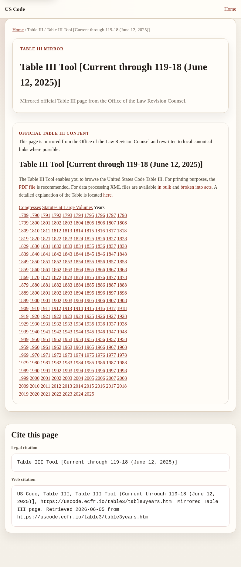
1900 (34, 300)
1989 (24, 370)
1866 (100, 269)
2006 (100, 378)
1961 (45, 347)
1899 (24, 300)
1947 (111, 331)
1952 (56, 339)
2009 (24, 386)
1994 (78, 370)
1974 (78, 355)
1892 (56, 292)
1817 (111, 230)
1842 (56, 254)
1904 (78, 300)
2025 (89, 394)
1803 (67, 222)
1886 (100, 285)
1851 (45, 261)
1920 (34, 316)
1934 (78, 323)
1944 (78, 331)
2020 (34, 394)
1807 (111, 222)
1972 (56, 355)
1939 (24, 331)
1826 (100, 238)
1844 (78, 254)
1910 (34, 308)
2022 (56, 394)
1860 (34, 269)
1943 (67, 331)
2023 (67, 394)
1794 (78, 215)
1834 (78, 246)
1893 (67, 292)
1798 (122, 215)
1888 (122, 285)
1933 (67, 323)
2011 (45, 386)
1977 (111, 355)
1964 (78, 347)
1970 (34, 355)
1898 (122, 292)
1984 (78, 362)
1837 (111, 246)
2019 (24, 394)
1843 (67, 254)
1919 (24, 316)
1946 (100, 331)
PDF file (27, 187)
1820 (34, 238)
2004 (78, 378)
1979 (24, 362)
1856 (100, 261)
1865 (89, 269)
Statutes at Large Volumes (67, 207)
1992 (56, 370)
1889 (24, 292)
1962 (56, 347)
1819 (24, 238)
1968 (122, 347)
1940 (34, 331)
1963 (67, 347)
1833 (67, 246)
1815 (89, 230)
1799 (24, 222)
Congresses (30, 207)
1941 (45, 331)
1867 (111, 269)
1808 (122, 222)
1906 (100, 300)
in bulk (164, 187)
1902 (56, 300)
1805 (89, 222)
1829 (24, 246)
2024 (78, 394)
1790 (34, 215)
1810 (34, 230)
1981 (45, 362)
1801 (45, 222)
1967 (111, 347)
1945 (89, 331)
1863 (67, 269)
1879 (24, 285)
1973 (67, 355)
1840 (34, 254)
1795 (89, 215)
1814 (78, 230)
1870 (34, 277)
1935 (89, 323)
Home (230, 9)
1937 (111, 323)
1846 (100, 254)
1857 (111, 261)
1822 (56, 238)
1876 (100, 277)
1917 (111, 308)
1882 (56, 285)
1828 (122, 238)
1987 (111, 362)
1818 (122, 230)
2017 (111, 386)
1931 (45, 323)
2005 (89, 378)
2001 (45, 378)
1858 (122, 261)
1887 (111, 285)
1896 (100, 292)
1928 (122, 316)
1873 (67, 277)
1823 (67, 238)
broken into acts (196, 187)
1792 (56, 215)
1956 (100, 339)
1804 (78, 222)
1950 (34, 339)
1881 (45, 285)
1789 (24, 215)
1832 (56, 246)
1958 (122, 339)
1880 (34, 285)
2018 (122, 386)
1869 (24, 277)
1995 (89, 370)
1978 (122, 355)
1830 (34, 246)
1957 (111, 339)
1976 (100, 355)
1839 (24, 254)
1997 (111, 370)
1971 (45, 355)
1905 (89, 300)
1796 (100, 215)
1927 (111, 316)
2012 (56, 386)
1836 (100, 246)
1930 (34, 323)
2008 (122, 378)
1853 (67, 261)
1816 (100, 230)
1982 (56, 362)
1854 (78, 261)
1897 (111, 292)
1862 (56, 269)
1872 (56, 277)
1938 (122, 323)
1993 (67, 370)
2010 (34, 386)
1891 (45, 292)
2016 (100, 386)
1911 (45, 308)
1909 (24, 308)
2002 (56, 378)
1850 (34, 261)
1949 (24, 339)
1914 (78, 308)
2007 (111, 378)
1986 (100, 362)
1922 (56, 316)
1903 (67, 300)
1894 (78, 292)
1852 (56, 261)
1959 (24, 347)
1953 (67, 339)
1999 (24, 378)
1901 (45, 300)
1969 (24, 355)
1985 (89, 362)
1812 (56, 230)
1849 (24, 261)
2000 (34, 378)
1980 (34, 362)
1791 (45, 215)
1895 (89, 292)
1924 (78, 316)
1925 (89, 316)
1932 (56, 323)
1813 (67, 230)
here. (108, 194)
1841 (45, 254)
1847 (111, 254)
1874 (78, 277)
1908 (122, 300)
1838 (122, 246)
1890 (34, 292)
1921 (45, 316)
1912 (56, 308)
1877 (111, 277)
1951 (45, 339)
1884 (78, 285)
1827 (111, 238)
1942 (56, 331)
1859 (24, 269)
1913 (67, 308)
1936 (100, 323)
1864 (78, 269)
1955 (89, 339)
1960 (34, 347)
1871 (45, 277)
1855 (89, 261)
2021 (45, 394)
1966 (100, 347)
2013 (67, 386)
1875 (89, 277)
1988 (122, 362)
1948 (122, 331)
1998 (122, 370)
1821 (45, 238)
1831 (45, 246)
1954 (78, 339)
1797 (111, 215)
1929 (24, 323)
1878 (122, 277)
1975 (89, 355)
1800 (34, 222)
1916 (100, 308)
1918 (122, 308)
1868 (122, 269)
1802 (56, 222)
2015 (89, 386)
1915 (89, 308)
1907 (111, 300)
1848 (122, 254)
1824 (78, 238)
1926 (100, 316)
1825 (89, 238)
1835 (89, 246)
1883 (67, 285)
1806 (100, 222)
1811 (45, 230)
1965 (89, 347)
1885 (89, 285)
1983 (67, 362)
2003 (67, 378)
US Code (15, 9)
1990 (34, 370)
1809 (24, 230)
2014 (78, 386)
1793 (67, 215)
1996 (100, 370)
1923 (67, 316)
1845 (89, 254)
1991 (45, 370)
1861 (45, 269)
